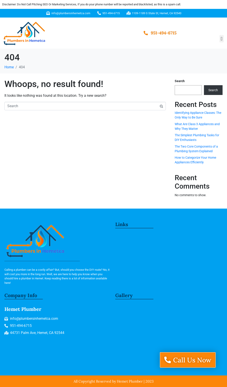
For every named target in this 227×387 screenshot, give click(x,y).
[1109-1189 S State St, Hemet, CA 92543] (168, 334)
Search (180, 81)
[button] (221, 38)
